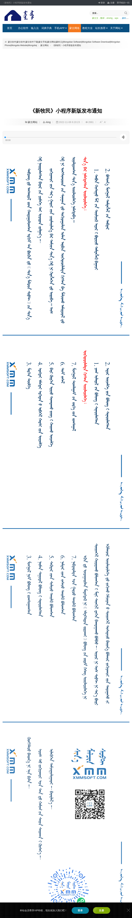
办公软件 (23, 28)
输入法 (35, 28)
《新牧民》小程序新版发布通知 (66, 45)
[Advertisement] (66, 76)
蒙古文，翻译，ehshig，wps (105, 18)
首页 (9, 28)
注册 (110, 3)
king (48, 122)
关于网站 (116, 28)
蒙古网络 (74, 28)
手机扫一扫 (123, 3)
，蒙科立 (124, 18)
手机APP (60, 28)
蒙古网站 (44, 45)
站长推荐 (101, 28)
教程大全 (87, 28)
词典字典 (46, 28)
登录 (101, 3)
